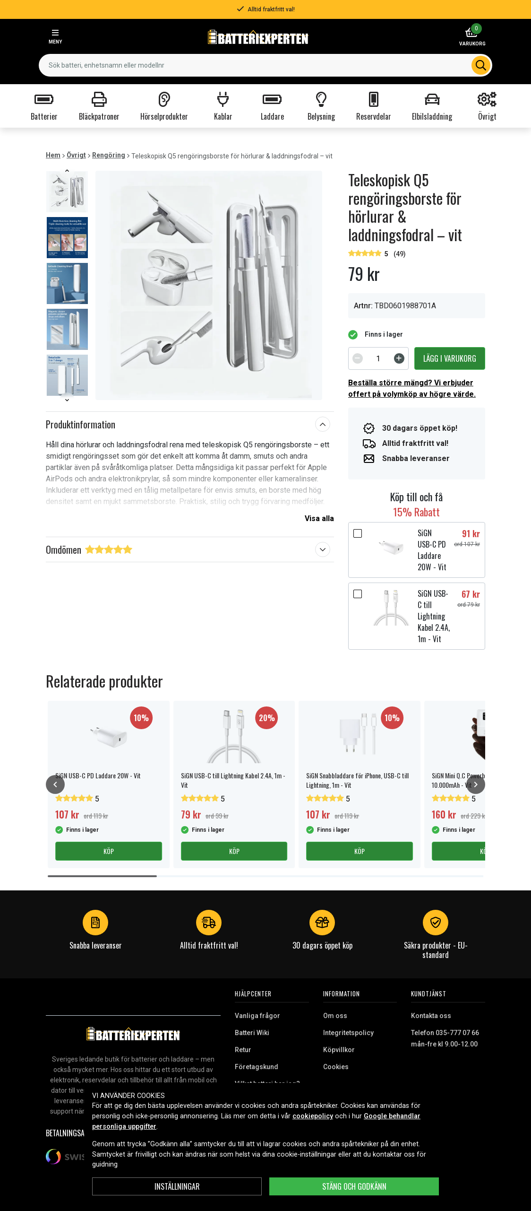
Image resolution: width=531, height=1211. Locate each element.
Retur (243, 1050)
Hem (53, 155)
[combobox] (265, 65)
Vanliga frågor (257, 1015)
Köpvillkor (339, 1050)
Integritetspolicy (348, 1033)
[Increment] (399, 358)
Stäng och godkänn (354, 1186)
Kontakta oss (431, 1015)
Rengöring (108, 155)
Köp (108, 851)
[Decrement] (358, 358)
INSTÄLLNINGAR (177, 1186)
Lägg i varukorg (449, 358)
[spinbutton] (378, 358)
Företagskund (256, 1067)
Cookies (336, 1067)
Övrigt (76, 155)
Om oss (335, 1015)
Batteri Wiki (252, 1033)
